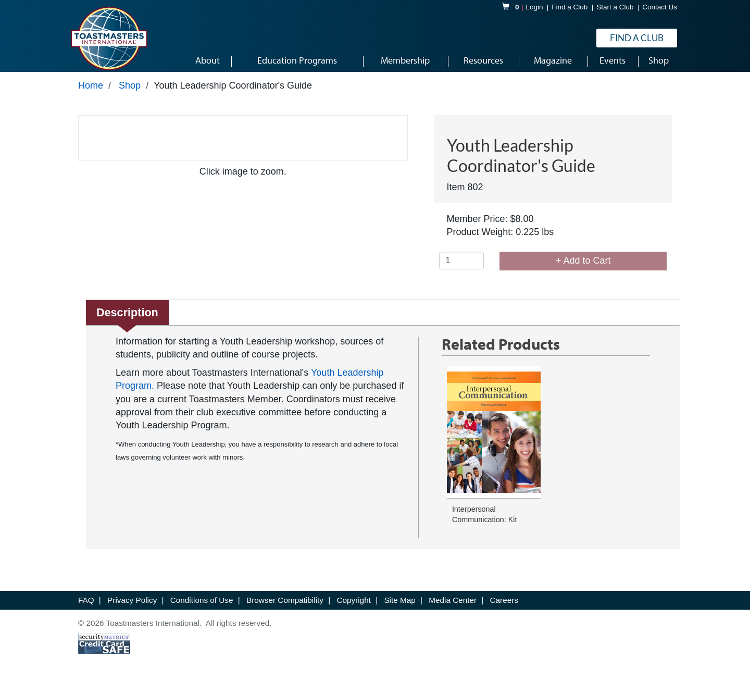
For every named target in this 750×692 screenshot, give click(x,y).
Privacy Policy (133, 606)
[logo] (108, 38)
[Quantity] (461, 267)
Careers (504, 606)
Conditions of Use (202, 606)
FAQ (87, 606)
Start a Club (614, 7)
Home (90, 92)
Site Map (401, 606)
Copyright (354, 606)
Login (534, 7)
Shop (130, 92)
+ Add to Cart (583, 267)
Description (127, 318)
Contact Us (659, 7)
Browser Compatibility (286, 606)
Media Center (454, 606)
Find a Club (570, 7)
